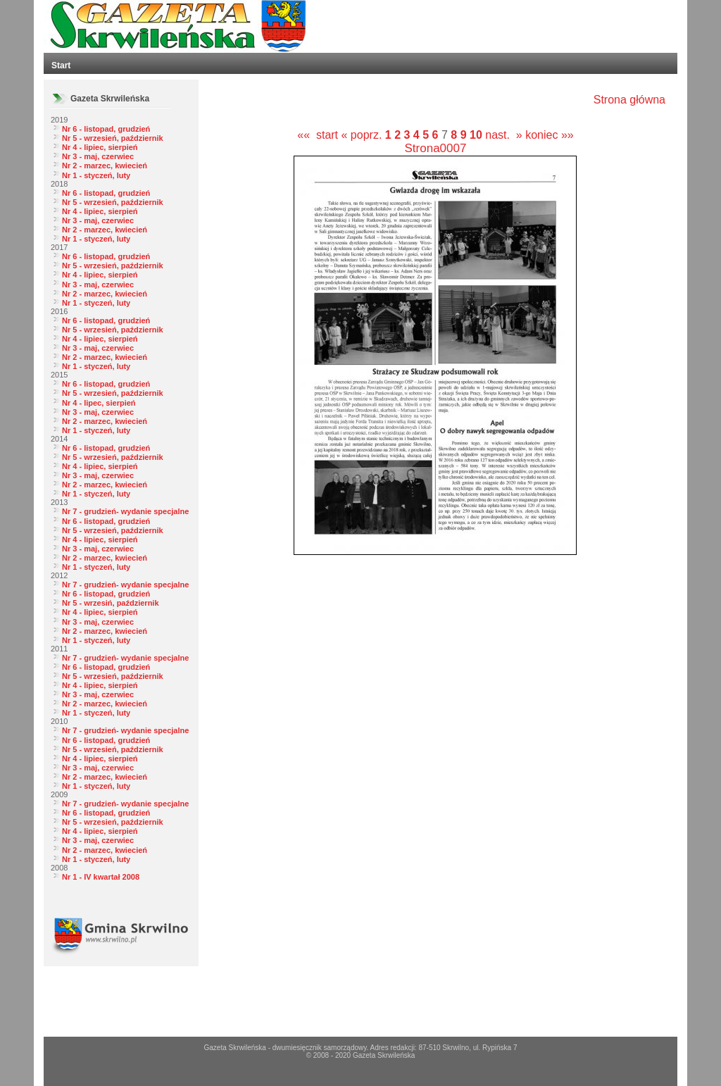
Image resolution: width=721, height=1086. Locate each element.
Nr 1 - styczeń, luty (96, 175)
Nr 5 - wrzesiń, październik (110, 603)
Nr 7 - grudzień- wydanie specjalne (125, 511)
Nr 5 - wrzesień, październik (112, 138)
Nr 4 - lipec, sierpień (99, 403)
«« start (317, 135)
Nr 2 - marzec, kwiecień (104, 165)
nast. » (503, 135)
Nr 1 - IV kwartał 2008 (100, 877)
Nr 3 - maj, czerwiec (98, 156)
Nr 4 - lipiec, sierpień (100, 147)
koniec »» (549, 135)
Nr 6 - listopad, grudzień (106, 129)
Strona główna (629, 100)
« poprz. (363, 135)
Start (60, 65)
